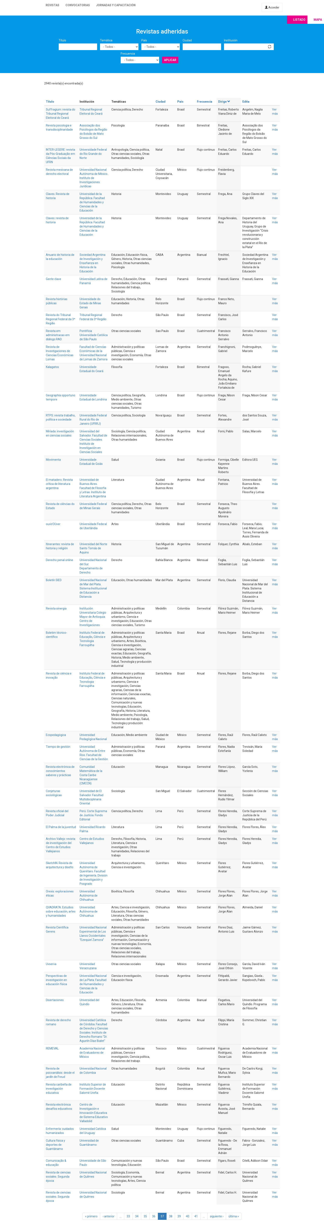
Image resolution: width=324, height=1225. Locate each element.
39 (179, 1216)
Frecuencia (128, 53)
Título (62, 40)
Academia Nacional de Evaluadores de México (92, 1052)
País (144, 40)
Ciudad (187, 40)
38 (170, 1216)
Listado (299, 19)
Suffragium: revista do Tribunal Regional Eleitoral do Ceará (60, 113)
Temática (106, 40)
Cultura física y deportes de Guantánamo (55, 1144)
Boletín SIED (54, 580)
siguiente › (216, 1216)
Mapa (318, 19)
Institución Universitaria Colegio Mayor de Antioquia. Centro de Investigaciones (93, 617)
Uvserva (51, 964)
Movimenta (53, 459)
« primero (91, 1216)
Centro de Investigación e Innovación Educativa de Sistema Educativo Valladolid (94, 1113)
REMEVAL (52, 1048)
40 (187, 1216)
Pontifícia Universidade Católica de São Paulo (94, 335)
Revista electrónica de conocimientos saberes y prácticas (60, 771)
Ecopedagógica (56, 735)
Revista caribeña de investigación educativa (58, 1088)
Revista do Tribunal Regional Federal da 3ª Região (60, 319)
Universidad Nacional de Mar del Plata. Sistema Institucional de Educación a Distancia (93, 588)
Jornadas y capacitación (116, 5)
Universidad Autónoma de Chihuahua (89, 895)
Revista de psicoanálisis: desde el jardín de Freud (60, 1072)
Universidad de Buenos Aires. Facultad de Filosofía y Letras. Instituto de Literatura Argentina (93, 488)
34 (136, 1216)
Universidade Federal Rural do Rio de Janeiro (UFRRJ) (93, 419)
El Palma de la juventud (61, 827)
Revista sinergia (56, 608)
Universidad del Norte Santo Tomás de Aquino (93, 548)
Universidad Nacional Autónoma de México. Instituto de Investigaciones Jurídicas (94, 178)
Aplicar (170, 60)
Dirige (224, 101)
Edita (245, 101)
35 (145, 1216)
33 (128, 1216)
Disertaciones (55, 1000)
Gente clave (53, 279)
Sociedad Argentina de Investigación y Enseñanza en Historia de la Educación (92, 263)
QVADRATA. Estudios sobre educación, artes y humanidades (60, 911)
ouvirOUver (53, 524)
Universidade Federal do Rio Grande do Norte (93, 154)
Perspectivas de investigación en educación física (56, 980)
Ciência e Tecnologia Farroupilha (92, 641)
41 (196, 1216)
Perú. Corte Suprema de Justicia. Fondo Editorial (93, 815)
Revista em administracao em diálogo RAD (58, 335)
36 (153, 1216)
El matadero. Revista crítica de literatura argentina (59, 484)
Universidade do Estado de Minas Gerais (90, 303)
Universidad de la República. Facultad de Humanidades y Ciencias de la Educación (92, 202)
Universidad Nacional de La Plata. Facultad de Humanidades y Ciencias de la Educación (93, 984)
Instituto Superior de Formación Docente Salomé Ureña (93, 1088)
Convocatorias (78, 5)
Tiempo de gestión (58, 746)
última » (234, 1216)
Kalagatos (52, 367)
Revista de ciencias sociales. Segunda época (58, 1176)
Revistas (52, 5)
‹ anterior (108, 1216)
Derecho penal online (59, 560)
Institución (230, 40)
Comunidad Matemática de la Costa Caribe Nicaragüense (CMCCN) (91, 775)
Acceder (272, 7)
